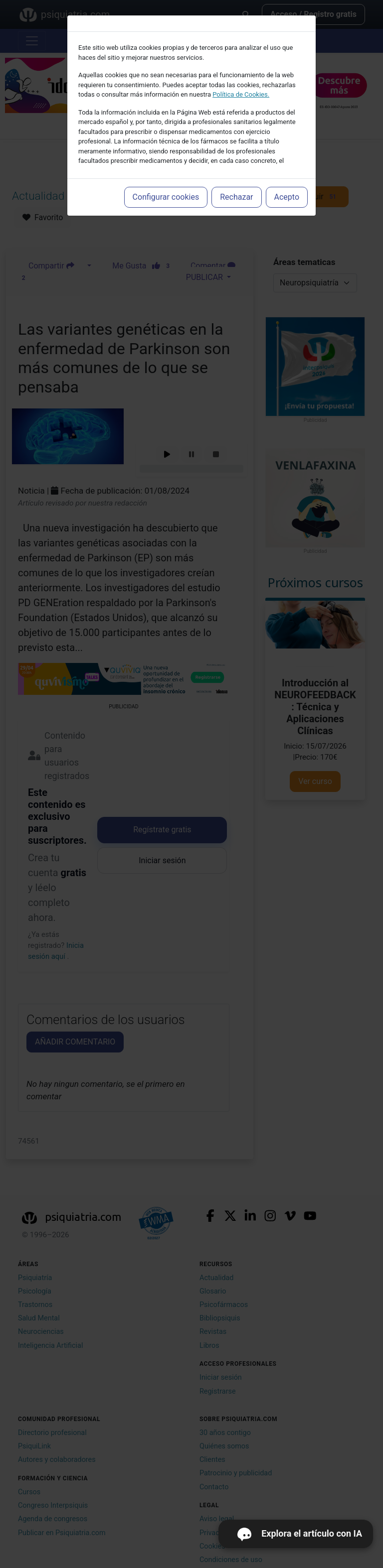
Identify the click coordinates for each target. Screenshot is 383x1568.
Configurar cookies (166, 197)
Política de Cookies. (240, 94)
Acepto (286, 197)
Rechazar (236, 197)
